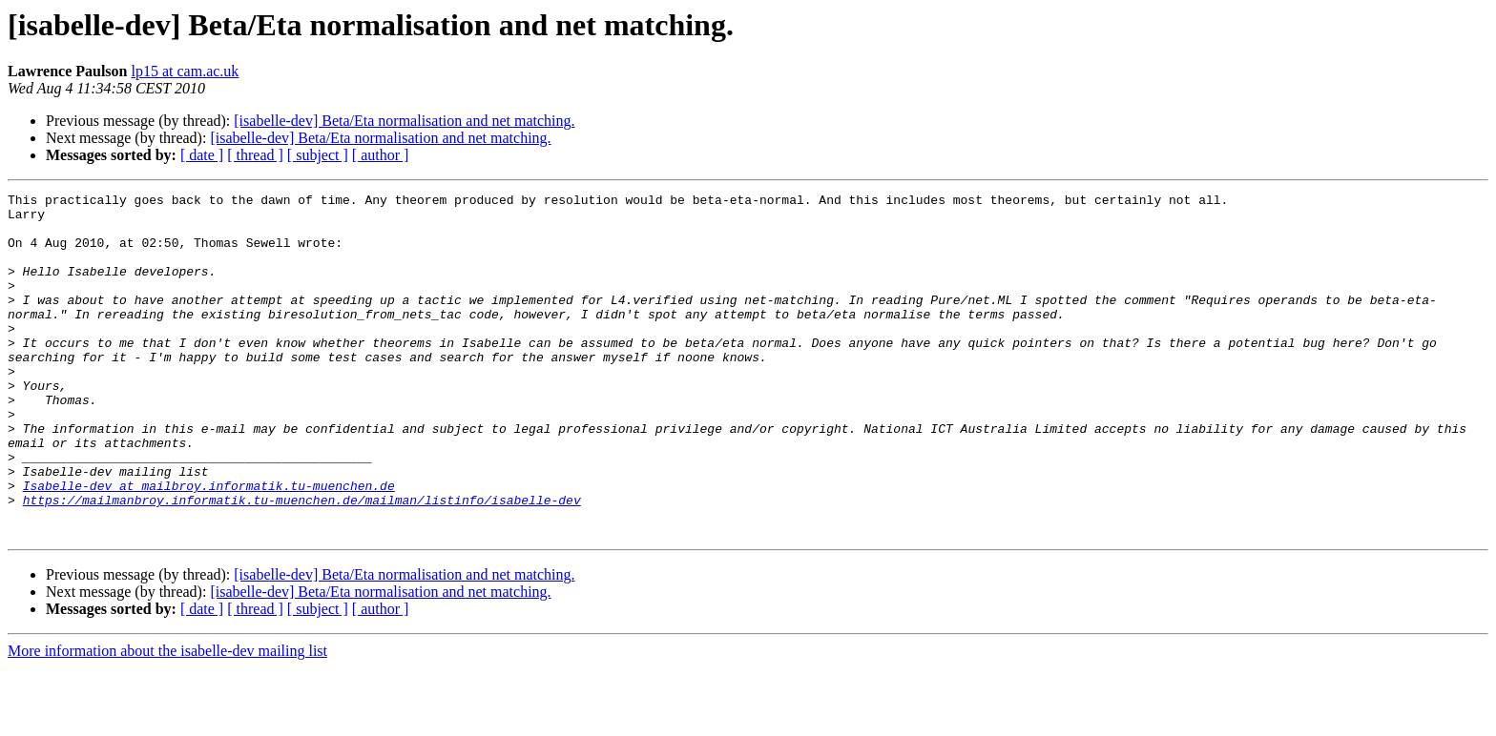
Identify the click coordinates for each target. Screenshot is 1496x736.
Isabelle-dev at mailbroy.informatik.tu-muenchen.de (209, 545)
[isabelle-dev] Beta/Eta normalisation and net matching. (404, 120)
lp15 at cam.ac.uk (185, 71)
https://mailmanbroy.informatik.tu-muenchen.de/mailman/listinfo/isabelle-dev (302, 562)
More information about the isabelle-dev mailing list (167, 719)
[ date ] (201, 155)
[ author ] (380, 155)
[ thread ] (255, 155)
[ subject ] (317, 155)
